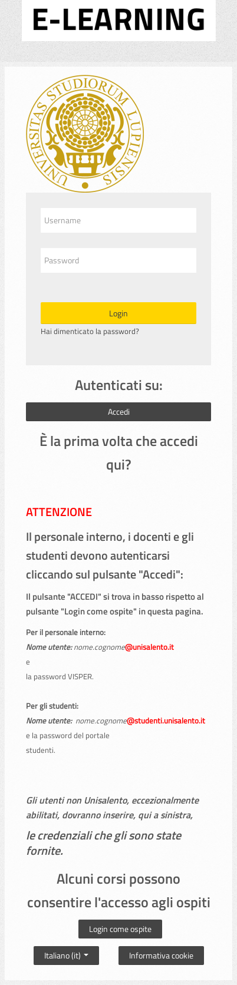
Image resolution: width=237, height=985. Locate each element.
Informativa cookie (161, 955)
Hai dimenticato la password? (90, 331)
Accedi (119, 411)
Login (118, 313)
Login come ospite (120, 929)
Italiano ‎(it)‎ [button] (66, 952)
